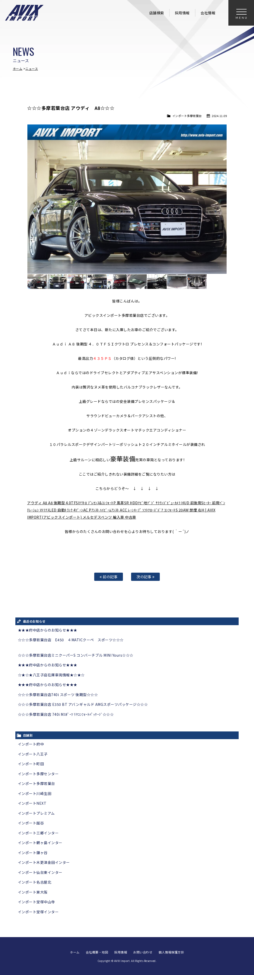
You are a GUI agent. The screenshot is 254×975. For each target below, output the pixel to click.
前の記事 (109, 576)
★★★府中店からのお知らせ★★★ (47, 630)
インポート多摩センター (38, 773)
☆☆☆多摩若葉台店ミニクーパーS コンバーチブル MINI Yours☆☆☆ (75, 655)
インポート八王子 (33, 754)
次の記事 (145, 576)
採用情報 (182, 12)
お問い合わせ (142, 952)
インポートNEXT (32, 803)
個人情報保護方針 (171, 952)
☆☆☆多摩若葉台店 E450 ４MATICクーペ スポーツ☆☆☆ (71, 639)
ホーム (18, 68)
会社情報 (207, 12)
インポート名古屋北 (34, 882)
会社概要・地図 (97, 952)
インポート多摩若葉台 (187, 116)
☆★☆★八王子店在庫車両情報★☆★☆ (51, 674)
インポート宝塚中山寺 (36, 901)
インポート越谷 (31, 822)
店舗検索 (156, 12)
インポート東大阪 (33, 892)
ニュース (31, 68)
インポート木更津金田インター (44, 862)
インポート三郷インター (38, 832)
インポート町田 (31, 763)
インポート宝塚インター (38, 911)
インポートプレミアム (36, 813)
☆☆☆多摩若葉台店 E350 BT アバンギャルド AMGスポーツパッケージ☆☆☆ (83, 704)
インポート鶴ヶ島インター (40, 842)
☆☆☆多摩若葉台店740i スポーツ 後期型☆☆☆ (58, 694)
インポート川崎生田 (34, 793)
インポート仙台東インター (40, 872)
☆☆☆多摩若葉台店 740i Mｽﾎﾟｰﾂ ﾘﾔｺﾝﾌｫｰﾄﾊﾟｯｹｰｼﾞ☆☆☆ (66, 714)
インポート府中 (31, 744)
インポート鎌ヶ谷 (33, 852)
